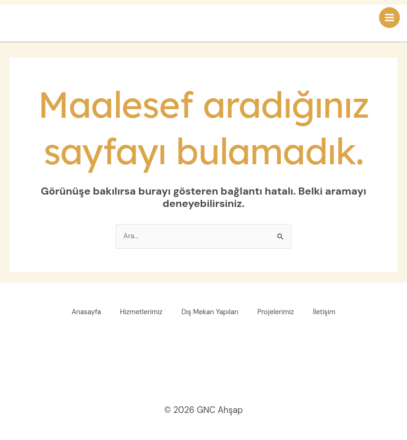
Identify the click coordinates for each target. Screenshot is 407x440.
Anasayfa (86, 312)
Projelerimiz (276, 312)
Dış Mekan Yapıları (210, 312)
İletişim (324, 312)
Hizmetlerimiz (141, 312)
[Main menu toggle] (389, 17)
